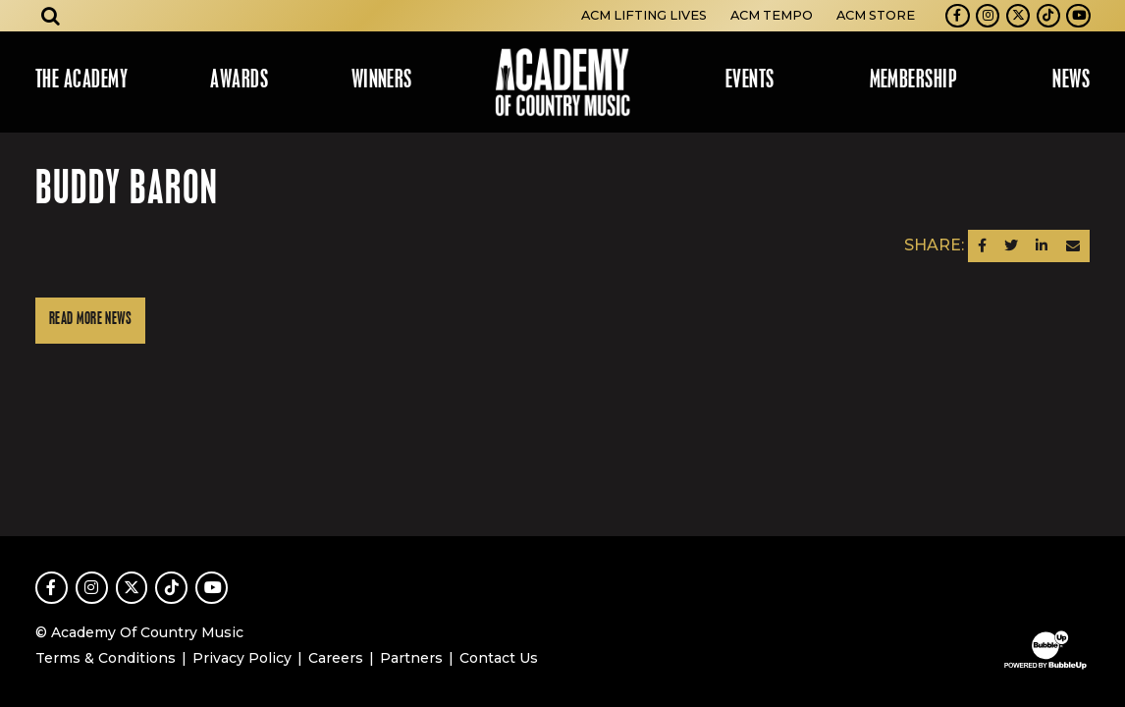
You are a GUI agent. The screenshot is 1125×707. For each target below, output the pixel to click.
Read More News (90, 319)
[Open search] (51, 15)
